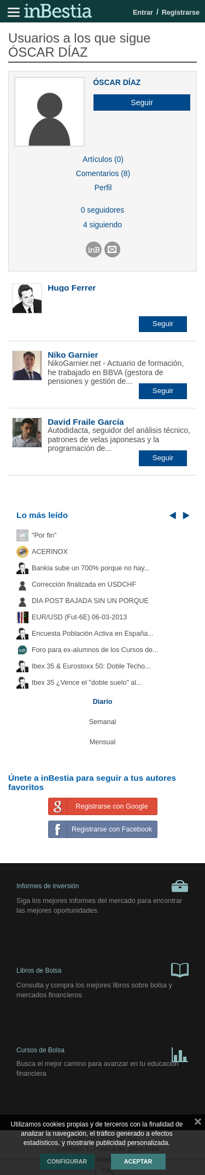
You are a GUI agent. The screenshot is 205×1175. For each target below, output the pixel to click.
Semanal (102, 722)
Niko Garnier (73, 354)
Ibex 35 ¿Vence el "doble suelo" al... (87, 682)
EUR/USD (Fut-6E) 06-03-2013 (79, 617)
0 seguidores (102, 210)
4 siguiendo (102, 224)
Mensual (103, 742)
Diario (103, 702)
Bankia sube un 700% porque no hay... (91, 568)
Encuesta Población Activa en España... (93, 633)
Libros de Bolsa (102, 969)
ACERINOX (50, 552)
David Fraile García (86, 421)
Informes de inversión (102, 886)
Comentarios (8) (103, 173)
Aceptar (138, 1161)
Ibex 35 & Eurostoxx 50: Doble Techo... (91, 666)
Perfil (103, 187)
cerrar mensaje (198, 1123)
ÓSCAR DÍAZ (116, 82)
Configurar (67, 1161)
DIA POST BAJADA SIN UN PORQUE (90, 601)
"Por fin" (44, 535)
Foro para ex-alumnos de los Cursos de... (95, 650)
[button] (138, 103)
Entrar (143, 12)
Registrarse (181, 12)
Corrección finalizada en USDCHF (84, 584)
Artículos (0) (103, 159)
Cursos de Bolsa (102, 1052)
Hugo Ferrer (72, 287)
